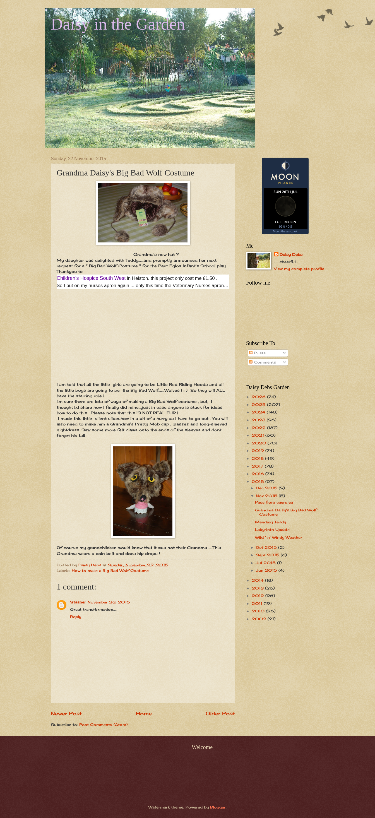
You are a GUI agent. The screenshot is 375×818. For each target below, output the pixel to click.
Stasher (78, 602)
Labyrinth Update (272, 529)
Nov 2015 (267, 496)
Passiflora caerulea (274, 502)
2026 (259, 396)
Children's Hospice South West (91, 278)
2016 (258, 473)
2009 (260, 619)
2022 (259, 427)
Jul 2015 (266, 562)
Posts (257, 353)
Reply (75, 616)
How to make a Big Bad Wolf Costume (110, 570)
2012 (258, 595)
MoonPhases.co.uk (285, 231)
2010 (259, 611)
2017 (258, 466)
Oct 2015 (267, 547)
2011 (258, 603)
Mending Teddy (270, 522)
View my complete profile (299, 268)
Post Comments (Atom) (103, 724)
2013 (258, 588)
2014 (258, 580)
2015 (258, 481)
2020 (260, 443)
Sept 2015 (268, 555)
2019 (258, 450)
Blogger (218, 807)
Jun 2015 (267, 570)
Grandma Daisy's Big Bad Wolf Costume (286, 512)
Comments (262, 362)
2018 (258, 458)
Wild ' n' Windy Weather (278, 537)
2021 (258, 435)
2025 (259, 404)
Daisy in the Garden (118, 24)
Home (144, 713)
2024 (259, 412)
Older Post (220, 713)
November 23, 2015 (109, 602)
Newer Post (66, 713)
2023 (259, 420)
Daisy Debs (291, 254)
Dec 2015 (267, 488)
